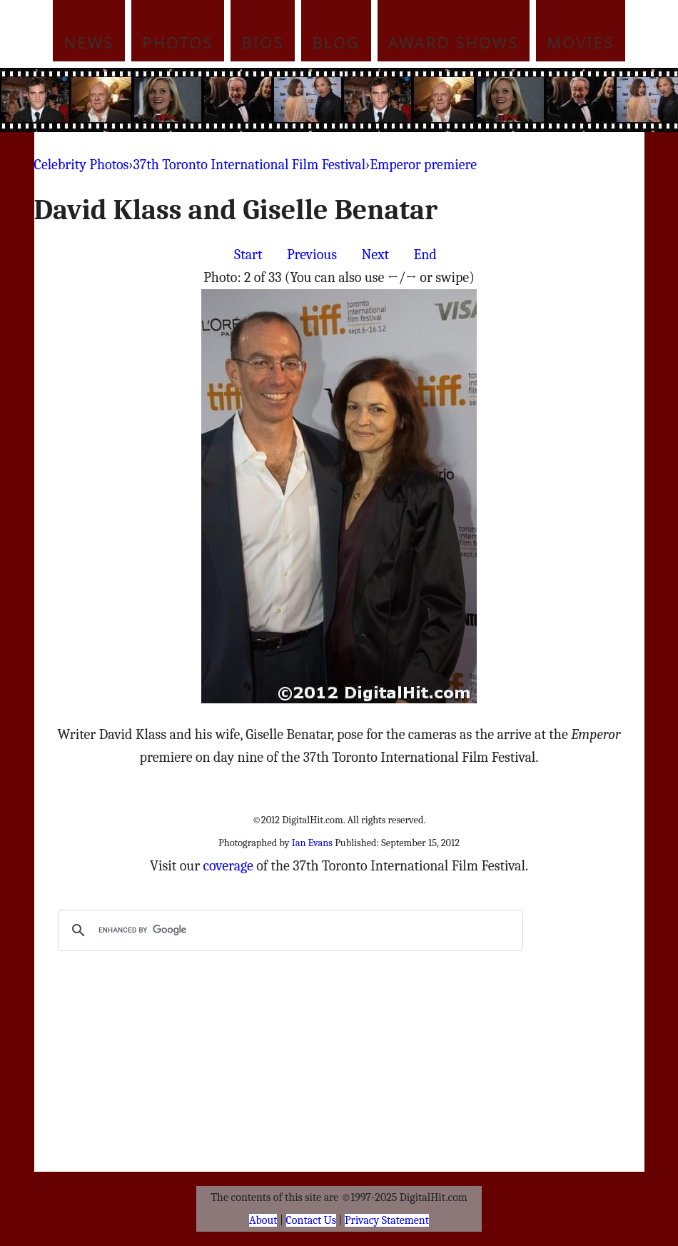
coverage (228, 866)
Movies (580, 42)
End (425, 254)
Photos (177, 42)
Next (376, 254)
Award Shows (453, 42)
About (263, 1220)
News (89, 42)
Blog (336, 42)
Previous (312, 254)
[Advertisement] (366, 100)
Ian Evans (312, 843)
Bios (263, 42)
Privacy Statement (387, 1220)
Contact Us (311, 1220)
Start (248, 254)
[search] (288, 930)
